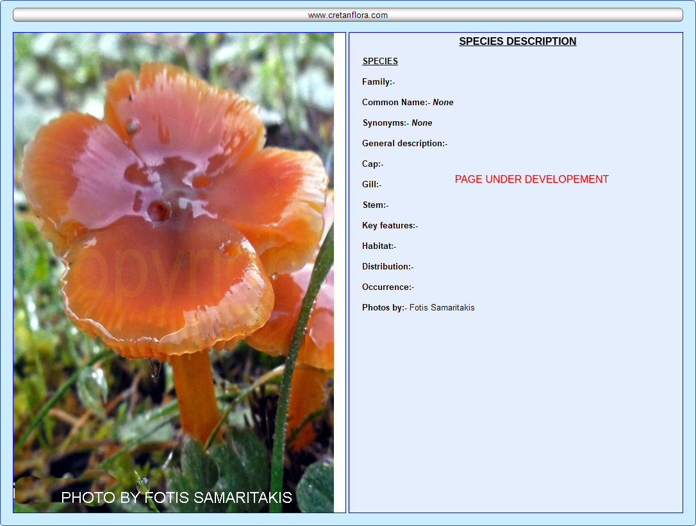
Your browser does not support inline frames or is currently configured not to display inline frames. (516, 272)
